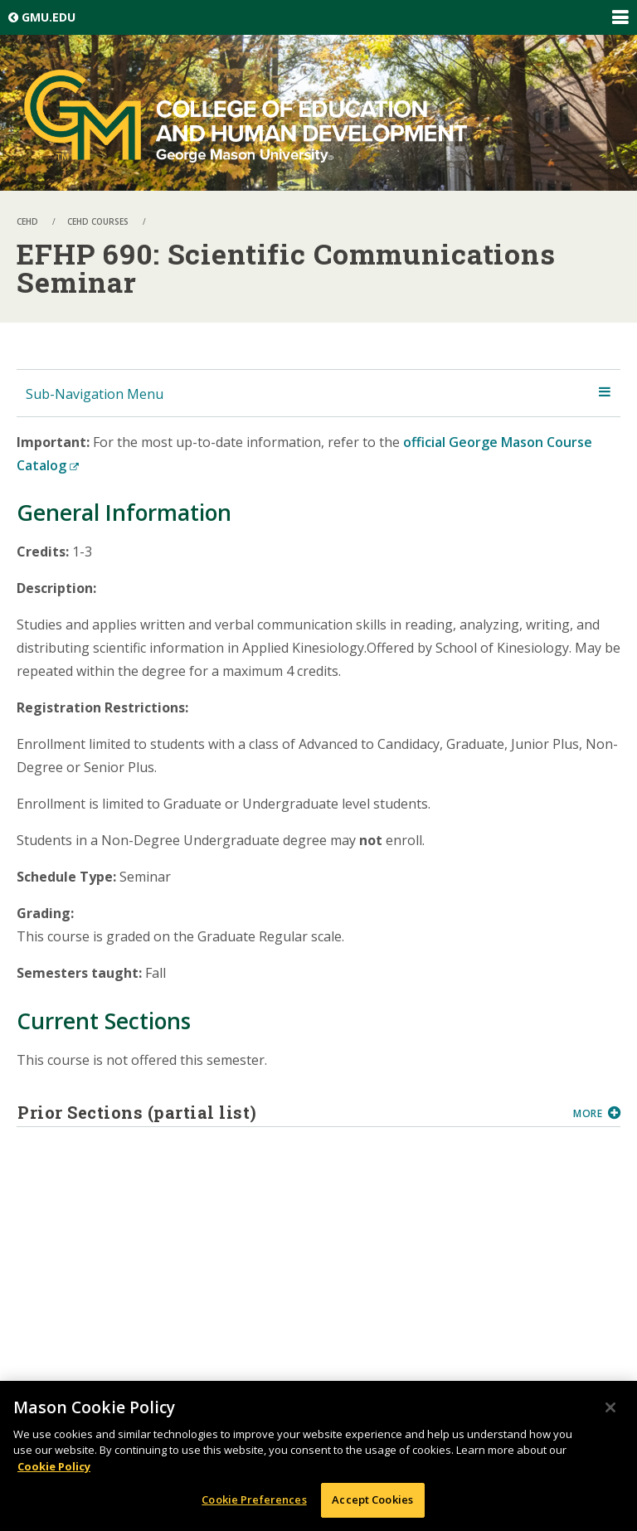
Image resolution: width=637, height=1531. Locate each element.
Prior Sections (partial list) (289, 1112)
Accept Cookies (372, 1499)
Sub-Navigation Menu (94, 394)
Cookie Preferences (254, 1499)
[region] (318, 1456)
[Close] (610, 1407)
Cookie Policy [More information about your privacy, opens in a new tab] (53, 1466)
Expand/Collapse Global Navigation (619, 17)
